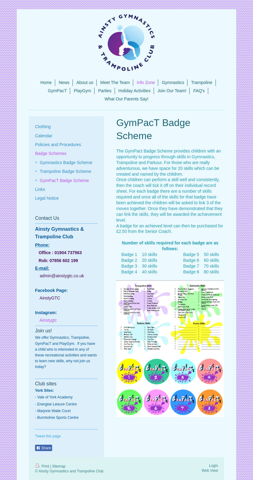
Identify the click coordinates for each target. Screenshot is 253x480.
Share (43, 448)
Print (42, 466)
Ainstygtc (48, 320)
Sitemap (59, 466)
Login (213, 466)
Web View (209, 470)
